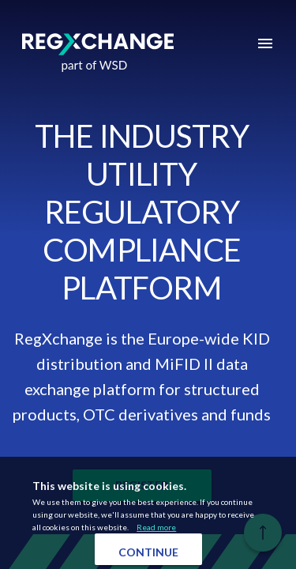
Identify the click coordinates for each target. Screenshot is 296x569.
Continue (148, 552)
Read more (156, 527)
